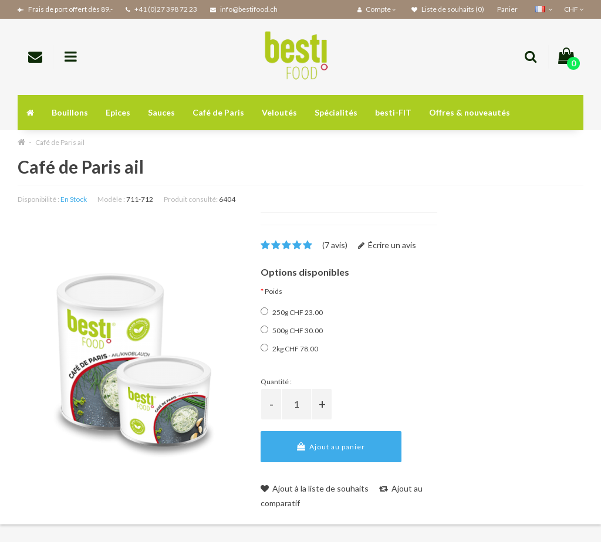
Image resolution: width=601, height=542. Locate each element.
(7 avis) (334, 245)
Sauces (161, 112)
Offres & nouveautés (469, 112)
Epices (118, 112)
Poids (273, 291)
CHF (573, 9)
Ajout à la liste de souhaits (315, 488)
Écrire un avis (387, 245)
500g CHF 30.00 (292, 330)
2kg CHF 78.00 (289, 348)
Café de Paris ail (60, 142)
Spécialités (336, 112)
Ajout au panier (331, 446)
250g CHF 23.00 (292, 312)
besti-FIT (393, 112)
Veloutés (279, 112)
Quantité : (276, 381)
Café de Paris (218, 112)
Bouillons (70, 112)
